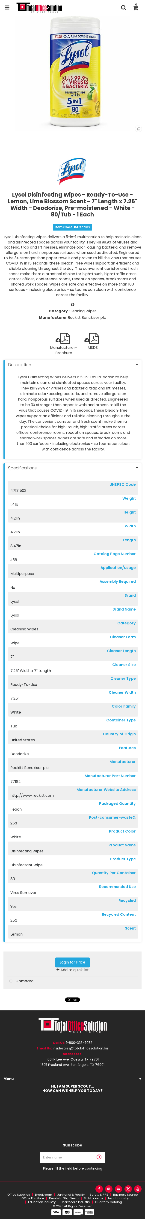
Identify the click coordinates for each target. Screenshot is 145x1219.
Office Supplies (18, 1194)
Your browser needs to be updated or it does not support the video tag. (72, 1116)
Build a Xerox (93, 1198)
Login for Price (72, 962)
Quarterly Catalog (108, 1202)
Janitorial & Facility (71, 1194)
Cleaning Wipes (83, 311)
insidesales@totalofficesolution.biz (80, 1048)
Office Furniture (32, 1198)
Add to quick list (72, 970)
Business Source (125, 1194)
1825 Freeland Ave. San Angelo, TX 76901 (72, 1064)
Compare (20, 981)
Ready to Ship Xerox (64, 1198)
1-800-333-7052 (79, 1042)
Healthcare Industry (75, 1202)
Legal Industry (118, 1198)
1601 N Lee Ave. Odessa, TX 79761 (73, 1059)
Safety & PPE (99, 1194)
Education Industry (42, 1202)
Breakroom (43, 1194)
